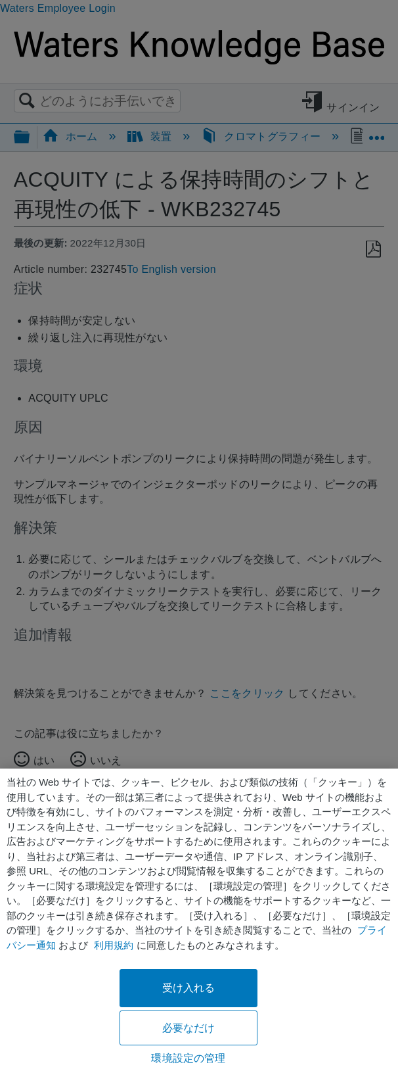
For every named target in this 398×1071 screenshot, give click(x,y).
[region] (199, 920)
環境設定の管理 (188, 1058)
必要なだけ (188, 1028)
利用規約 (113, 945)
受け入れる (188, 987)
